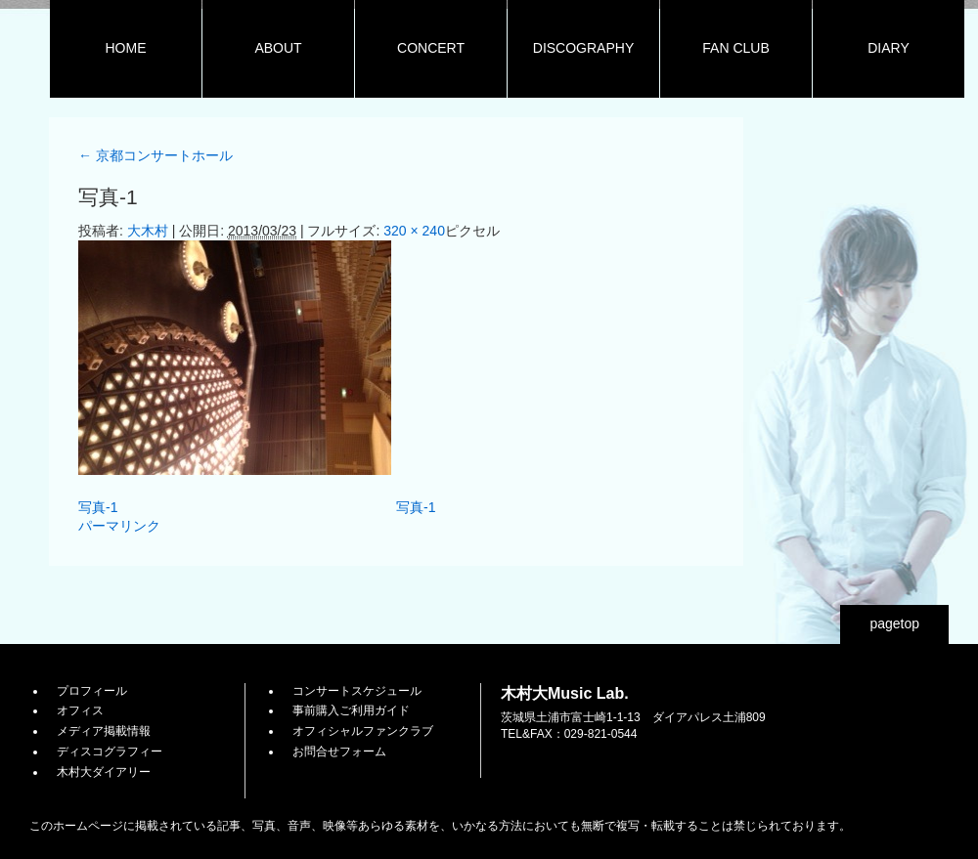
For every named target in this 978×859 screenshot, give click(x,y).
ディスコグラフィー (109, 751)
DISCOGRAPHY (583, 48)
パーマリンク (119, 526)
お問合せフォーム (339, 751)
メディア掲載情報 (104, 731)
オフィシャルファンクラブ (362, 731)
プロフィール (92, 691)
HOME (126, 48)
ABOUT (277, 48)
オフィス (80, 710)
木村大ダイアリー (104, 772)
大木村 (147, 230)
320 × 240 (414, 230)
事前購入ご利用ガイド (351, 710)
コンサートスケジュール (357, 691)
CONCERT (431, 48)
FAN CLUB (735, 48)
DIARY (888, 48)
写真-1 (97, 507)
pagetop (894, 623)
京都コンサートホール (155, 155)
